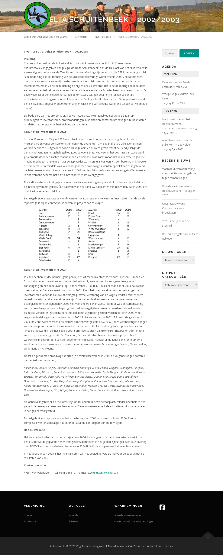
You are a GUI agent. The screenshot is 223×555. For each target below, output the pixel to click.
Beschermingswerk (152, 37)
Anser (101, 37)
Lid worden (30, 521)
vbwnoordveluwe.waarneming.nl (133, 521)
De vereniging (53, 37)
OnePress (134, 546)
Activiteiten (121, 37)
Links (195, 37)
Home (32, 37)
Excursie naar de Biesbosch (179, 82)
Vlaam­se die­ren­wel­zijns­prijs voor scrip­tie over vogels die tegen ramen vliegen (179, 173)
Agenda (73, 515)
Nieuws (73, 521)
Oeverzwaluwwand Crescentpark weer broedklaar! (173, 208)
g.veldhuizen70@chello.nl (103, 472)
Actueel (179, 37)
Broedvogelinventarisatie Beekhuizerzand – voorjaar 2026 (178, 190)
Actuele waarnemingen (128, 515)
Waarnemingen (80, 37)
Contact (29, 515)
